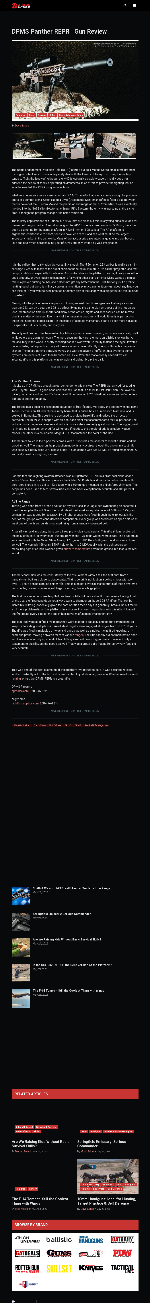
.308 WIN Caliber (21, 729)
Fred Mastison (23, 1212)
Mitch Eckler (88, 1155)
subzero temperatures (78, 552)
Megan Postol (23, 1155)
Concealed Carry (90, 1188)
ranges (79, 638)
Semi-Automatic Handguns (118, 1135)
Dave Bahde (22, 129)
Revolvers (98, 1192)
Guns (31, 119)
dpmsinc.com (20, 694)
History (33, 1192)
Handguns (96, 1135)
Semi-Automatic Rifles (71, 119)
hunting (16, 682)
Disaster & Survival (46, 1131)
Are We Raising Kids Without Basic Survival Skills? (67, 943)
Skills (36, 1135)
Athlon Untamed (24, 1131)
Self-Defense (23, 1135)
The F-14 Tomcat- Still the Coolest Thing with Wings (68, 994)
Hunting (85, 1192)
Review (42, 119)
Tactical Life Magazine (96, 729)
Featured (20, 119)
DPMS (78, 729)
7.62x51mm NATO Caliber (47, 729)
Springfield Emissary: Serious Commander (62, 917)
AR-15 (68, 729)
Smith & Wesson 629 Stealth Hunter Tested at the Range (71, 892)
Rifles (52, 119)
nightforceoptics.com (25, 707)
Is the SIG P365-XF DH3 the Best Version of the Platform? (72, 968)
